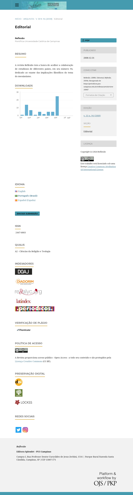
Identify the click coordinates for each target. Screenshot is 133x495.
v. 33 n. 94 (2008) (44, 19)
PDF (87, 40)
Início (18, 19)
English (21, 191)
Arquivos (28, 19)
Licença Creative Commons (28, 361)
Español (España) (26, 200)
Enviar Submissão (27, 213)
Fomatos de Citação (95, 95)
